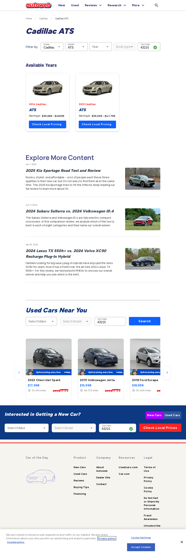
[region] (93, 542)
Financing (80, 493)
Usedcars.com (128, 467)
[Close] (182, 542)
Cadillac (43, 18)
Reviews (79, 480)
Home (29, 18)
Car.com (124, 474)
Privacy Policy (148, 479)
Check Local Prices (160, 428)
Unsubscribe (152, 525)
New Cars (154, 415)
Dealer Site (103, 477)
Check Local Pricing (47, 124)
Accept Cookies (141, 547)
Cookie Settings (141, 537)
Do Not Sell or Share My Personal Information (151, 503)
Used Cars (172, 415)
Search (144, 321)
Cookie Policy (148, 489)
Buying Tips (81, 487)
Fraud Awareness (151, 517)
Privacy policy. (107, 538)
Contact (101, 484)
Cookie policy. (16, 542)
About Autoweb (101, 468)
